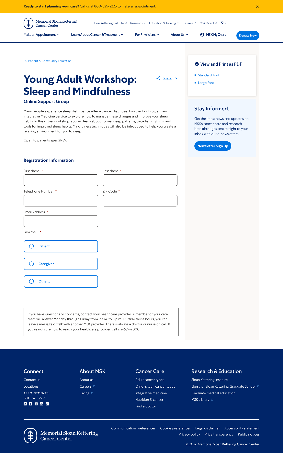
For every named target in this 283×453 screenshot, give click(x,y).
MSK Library (200, 400)
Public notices (248, 434)
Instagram (25, 403)
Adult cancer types (149, 380)
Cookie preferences (175, 428)
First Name (32, 171)
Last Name (111, 171)
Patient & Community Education (50, 60)
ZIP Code (110, 191)
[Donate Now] (247, 35)
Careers (86, 386)
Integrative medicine (151, 393)
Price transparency (219, 434)
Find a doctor (145, 406)
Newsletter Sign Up (213, 146)
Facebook (30, 403)
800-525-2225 (105, 6)
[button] (138, 23)
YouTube (41, 403)
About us (86, 380)
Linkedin (47, 403)
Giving (85, 393)
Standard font (208, 75)
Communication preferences (133, 428)
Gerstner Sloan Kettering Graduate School (223, 386)
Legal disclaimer (207, 428)
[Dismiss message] (257, 6)
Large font (206, 83)
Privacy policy (189, 434)
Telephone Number (39, 191)
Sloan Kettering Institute (209, 380)
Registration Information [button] (49, 160)
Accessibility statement (241, 428)
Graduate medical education (213, 393)
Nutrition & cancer (149, 400)
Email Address (35, 212)
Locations (31, 386)
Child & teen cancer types (155, 386)
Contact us (32, 380)
